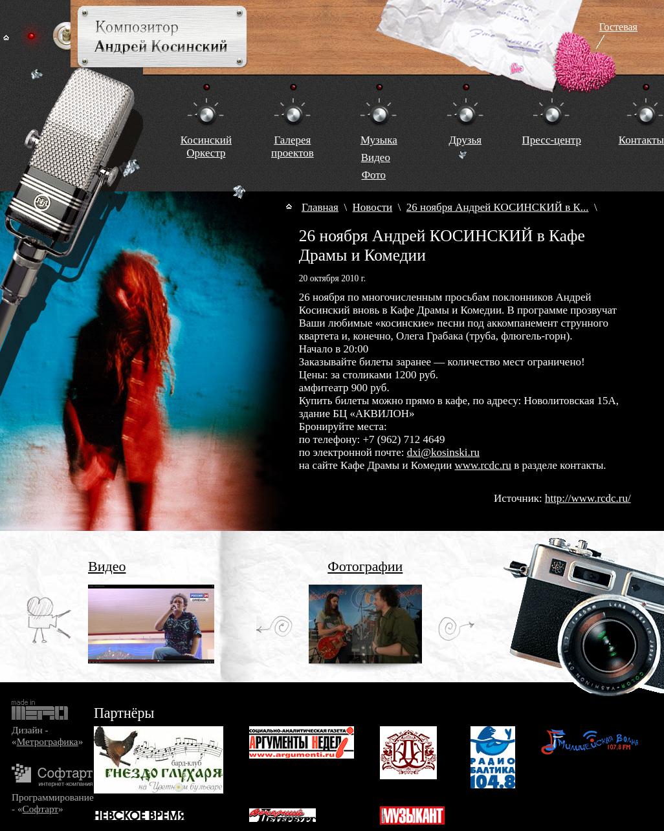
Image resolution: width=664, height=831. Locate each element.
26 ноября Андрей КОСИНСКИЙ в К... (497, 207)
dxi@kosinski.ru (443, 452)
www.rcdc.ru (483, 465)
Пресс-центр (551, 140)
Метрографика (47, 741)
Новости (373, 207)
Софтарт (40, 808)
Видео (375, 157)
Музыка (378, 140)
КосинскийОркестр (206, 146)
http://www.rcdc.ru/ (588, 498)
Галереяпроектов (292, 146)
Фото (374, 175)
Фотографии (365, 566)
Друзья (464, 140)
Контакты (641, 140)
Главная (320, 207)
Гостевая (618, 26)
